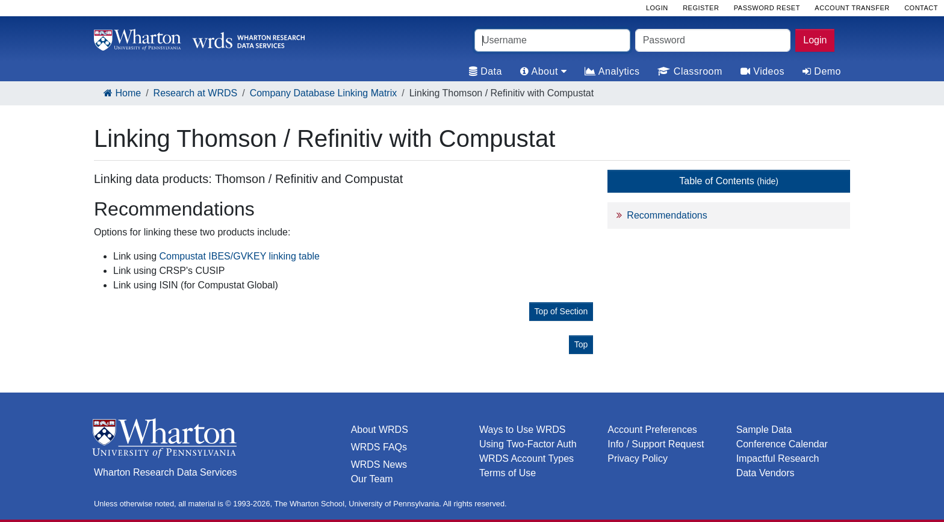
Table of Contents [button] (728, 181)
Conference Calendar (782, 444)
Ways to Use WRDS (522, 429)
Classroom (689, 71)
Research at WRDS (196, 93)
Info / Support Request (655, 444)
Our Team (372, 479)
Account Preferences (652, 429)
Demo (822, 71)
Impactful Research (777, 458)
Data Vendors (765, 473)
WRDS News (379, 464)
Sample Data (764, 429)
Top (581, 344)
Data (485, 71)
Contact (921, 7)
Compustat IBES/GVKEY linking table (240, 256)
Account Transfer (852, 7)
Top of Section (561, 311)
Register (701, 7)
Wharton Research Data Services (165, 472)
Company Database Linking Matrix (323, 93)
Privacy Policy (637, 458)
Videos (762, 71)
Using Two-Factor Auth (528, 444)
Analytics (612, 71)
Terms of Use (507, 473)
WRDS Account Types (526, 458)
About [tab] (543, 71)
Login (815, 40)
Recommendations (667, 215)
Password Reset (767, 7)
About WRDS (379, 429)
